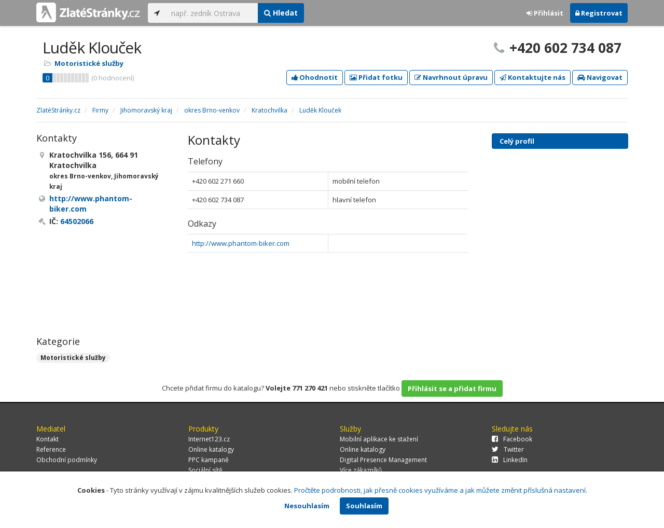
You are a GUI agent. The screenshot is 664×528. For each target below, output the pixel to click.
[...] (211, 13)
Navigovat (599, 77)
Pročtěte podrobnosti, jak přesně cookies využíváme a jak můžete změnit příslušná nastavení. (440, 490)
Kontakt (47, 439)
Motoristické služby (88, 63)
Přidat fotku (376, 77)
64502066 (76, 221)
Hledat (281, 13)
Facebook (512, 439)
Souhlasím (364, 505)
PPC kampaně (208, 459)
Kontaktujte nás (532, 77)
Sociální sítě (205, 470)
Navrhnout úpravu (451, 77)
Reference (51, 449)
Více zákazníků (361, 470)
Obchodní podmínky (66, 459)
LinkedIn (510, 459)
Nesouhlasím (306, 505)
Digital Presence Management (383, 459)
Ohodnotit (315, 77)
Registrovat (598, 13)
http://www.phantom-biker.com (240, 243)
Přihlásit (545, 13)
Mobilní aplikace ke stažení (379, 439)
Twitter (508, 449)
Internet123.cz (209, 439)
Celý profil (517, 141)
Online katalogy (211, 449)
